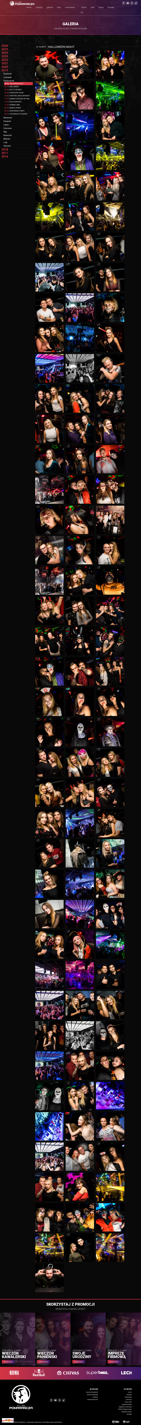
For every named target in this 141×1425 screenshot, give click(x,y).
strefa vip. (84, 9)
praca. (101, 7)
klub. (59, 7)
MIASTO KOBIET (12, 108)
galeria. (50, 7)
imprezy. (39, 7)
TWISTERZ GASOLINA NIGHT (17, 96)
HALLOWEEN (11, 87)
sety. (93, 7)
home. (29, 7)
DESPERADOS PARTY (14, 111)
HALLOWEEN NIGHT (14, 84)
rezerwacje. (70, 7)
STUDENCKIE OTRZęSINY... (16, 114)
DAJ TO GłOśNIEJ (13, 90)
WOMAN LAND (12, 105)
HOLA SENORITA (12, 102)
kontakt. (111, 7)
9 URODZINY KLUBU (14, 93)
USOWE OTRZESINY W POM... (17, 99)
